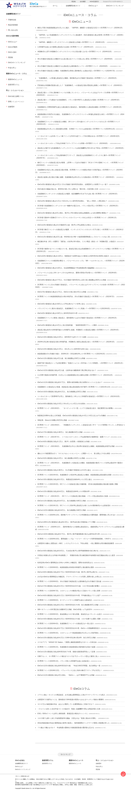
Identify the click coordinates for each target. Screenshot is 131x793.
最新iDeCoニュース (15, 79)
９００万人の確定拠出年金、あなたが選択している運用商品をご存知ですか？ (65, 704)
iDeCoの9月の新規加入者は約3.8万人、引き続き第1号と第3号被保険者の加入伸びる (67, 551)
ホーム (55, 6)
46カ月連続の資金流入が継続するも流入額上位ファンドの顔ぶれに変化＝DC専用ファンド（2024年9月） (75, 59)
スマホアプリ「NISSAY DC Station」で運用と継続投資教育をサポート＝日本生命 (67, 642)
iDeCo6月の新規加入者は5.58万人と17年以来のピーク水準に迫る (61, 304)
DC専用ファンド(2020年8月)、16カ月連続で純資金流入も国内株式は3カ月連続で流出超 (69, 581)
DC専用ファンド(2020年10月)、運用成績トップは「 (74, 539)
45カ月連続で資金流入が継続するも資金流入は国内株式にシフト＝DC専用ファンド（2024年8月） (73, 66)
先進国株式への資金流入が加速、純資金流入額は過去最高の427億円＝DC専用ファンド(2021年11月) (73, 387)
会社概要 (83, 1)
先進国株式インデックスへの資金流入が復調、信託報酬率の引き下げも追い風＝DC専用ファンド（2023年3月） (78, 194)
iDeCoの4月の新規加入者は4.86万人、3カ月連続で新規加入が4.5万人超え (64, 470)
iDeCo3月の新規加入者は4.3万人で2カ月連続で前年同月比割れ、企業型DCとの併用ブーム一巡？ (72, 184)
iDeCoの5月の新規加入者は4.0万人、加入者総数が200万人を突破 (61, 458)
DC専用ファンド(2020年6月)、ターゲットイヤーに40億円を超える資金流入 (64, 600)
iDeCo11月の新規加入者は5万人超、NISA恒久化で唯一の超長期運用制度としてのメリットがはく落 (73, 237)
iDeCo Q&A (12, 52)
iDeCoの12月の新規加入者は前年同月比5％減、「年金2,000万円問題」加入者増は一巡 (68, 665)
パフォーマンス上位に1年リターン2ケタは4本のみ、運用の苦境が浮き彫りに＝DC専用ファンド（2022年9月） (77, 273)
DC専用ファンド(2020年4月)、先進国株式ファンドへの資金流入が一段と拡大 (65, 623)
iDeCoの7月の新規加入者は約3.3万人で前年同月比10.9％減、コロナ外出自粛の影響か (68, 586)
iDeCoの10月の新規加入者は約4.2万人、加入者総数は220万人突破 (61, 391)
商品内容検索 (13, 25)
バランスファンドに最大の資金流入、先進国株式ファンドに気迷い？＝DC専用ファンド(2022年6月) (73, 308)
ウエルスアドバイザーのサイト (113, 1)
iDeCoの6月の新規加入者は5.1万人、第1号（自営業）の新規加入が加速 (63, 441)
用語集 (73, 1)
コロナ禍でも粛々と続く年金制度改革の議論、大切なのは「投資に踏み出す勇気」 (67, 718)
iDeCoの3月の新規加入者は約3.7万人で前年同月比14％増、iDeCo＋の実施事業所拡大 (68, 628)
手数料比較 (12, 20)
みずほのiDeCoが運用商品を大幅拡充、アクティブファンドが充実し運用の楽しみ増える (69, 577)
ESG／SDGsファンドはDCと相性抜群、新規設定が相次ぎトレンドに (62, 713)
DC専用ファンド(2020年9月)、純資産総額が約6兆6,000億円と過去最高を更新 (65, 567)
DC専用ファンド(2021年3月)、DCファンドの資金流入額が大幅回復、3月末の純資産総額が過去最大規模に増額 (77, 484)
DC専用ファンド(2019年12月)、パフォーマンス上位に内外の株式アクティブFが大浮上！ (69, 670)
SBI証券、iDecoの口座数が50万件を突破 (52, 420)
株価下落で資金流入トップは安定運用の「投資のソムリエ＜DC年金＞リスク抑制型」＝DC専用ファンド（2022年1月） (80, 363)
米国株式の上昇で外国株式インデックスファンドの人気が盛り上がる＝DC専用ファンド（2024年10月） (75, 51)
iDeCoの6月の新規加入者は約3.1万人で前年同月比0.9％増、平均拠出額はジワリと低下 (69, 595)
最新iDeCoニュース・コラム (16, 73)
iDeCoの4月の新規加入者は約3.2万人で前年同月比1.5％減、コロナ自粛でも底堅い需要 (69, 619)
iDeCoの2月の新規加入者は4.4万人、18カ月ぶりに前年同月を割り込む (63, 349)
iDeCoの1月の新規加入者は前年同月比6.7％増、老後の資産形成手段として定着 (66, 652)
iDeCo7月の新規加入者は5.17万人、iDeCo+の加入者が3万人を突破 (61, 292)
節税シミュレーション (16, 101)
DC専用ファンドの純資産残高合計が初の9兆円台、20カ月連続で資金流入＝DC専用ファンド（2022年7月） (76, 296)
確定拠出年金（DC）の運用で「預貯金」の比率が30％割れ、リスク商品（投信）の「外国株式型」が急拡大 (76, 241)
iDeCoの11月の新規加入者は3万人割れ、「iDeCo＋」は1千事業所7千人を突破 (65, 675)
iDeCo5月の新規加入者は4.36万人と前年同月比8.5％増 (57, 313)
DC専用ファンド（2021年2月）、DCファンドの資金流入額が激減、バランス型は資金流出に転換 (72, 496)
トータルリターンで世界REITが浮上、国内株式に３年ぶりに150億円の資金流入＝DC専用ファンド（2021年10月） (79, 396)
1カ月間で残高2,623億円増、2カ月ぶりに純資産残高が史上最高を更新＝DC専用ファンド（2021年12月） (75, 375)
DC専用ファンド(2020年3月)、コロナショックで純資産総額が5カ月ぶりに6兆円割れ (68, 633)
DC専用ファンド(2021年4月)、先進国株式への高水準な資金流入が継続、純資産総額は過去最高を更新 (74, 475)
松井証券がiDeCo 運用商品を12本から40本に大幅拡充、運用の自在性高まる (65, 562)
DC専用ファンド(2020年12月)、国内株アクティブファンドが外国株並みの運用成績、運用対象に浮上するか (76, 515)
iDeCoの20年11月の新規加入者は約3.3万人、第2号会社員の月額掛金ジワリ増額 (66, 522)
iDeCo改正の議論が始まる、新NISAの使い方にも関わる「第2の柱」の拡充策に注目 (67, 189)
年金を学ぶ (12, 68)
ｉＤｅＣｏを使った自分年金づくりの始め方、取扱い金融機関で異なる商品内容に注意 (68, 709)
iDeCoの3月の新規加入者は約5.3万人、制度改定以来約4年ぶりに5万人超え (64, 479)
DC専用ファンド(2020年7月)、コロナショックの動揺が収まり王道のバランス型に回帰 (68, 591)
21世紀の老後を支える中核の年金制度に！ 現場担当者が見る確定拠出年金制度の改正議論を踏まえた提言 (76, 555)
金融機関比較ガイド (73, 6)
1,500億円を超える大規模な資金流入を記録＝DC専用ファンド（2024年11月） (65, 47)
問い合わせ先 (13, 30)
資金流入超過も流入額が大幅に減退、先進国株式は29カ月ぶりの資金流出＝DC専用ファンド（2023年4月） (76, 177)
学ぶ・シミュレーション (15, 90)
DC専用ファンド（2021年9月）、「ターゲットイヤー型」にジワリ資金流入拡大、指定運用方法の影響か (75, 408)
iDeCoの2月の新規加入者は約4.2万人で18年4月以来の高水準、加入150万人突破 (66, 637)
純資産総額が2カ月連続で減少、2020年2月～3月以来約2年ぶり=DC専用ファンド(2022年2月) (71, 354)
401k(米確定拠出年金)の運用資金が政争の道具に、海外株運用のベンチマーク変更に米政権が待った (73, 723)
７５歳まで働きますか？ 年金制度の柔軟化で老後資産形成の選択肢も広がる (65, 727)
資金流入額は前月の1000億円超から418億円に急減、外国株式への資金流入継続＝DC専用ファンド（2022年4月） (78, 330)
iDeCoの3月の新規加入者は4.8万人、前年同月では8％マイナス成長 (61, 337)
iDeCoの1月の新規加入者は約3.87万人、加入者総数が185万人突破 (61, 501)
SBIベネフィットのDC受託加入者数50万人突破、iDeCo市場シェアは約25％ (64, 609)
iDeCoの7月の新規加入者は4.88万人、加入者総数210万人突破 (60, 432)
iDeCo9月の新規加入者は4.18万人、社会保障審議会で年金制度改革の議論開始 (65, 268)
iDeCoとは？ (93, 6)
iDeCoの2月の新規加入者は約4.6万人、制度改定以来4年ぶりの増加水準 (63, 491)
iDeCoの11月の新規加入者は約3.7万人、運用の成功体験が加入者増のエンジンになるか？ (69, 382)
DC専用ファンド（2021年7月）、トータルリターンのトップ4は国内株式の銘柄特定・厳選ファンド (73, 437)
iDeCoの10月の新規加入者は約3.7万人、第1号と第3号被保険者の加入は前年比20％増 (68, 534)
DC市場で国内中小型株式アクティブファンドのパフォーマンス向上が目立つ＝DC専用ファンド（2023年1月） (77, 217)
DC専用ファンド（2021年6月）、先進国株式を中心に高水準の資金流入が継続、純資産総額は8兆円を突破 (76, 446)
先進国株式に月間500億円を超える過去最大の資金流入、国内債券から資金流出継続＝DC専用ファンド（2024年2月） (80, 107)
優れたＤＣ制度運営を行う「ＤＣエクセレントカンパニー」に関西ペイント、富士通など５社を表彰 (73, 453)
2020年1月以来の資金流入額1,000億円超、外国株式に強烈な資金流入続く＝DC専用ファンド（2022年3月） (76, 342)
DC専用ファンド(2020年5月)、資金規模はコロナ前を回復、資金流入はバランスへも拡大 (69, 614)
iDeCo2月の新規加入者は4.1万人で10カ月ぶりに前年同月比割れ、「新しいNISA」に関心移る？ (72, 201)
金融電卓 (11, 106)
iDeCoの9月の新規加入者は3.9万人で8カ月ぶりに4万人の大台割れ (61, 403)
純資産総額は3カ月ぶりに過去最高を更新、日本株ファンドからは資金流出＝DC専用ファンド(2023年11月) (76, 129)
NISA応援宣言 (94, 1)
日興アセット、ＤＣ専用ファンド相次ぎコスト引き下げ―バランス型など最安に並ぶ (68, 656)
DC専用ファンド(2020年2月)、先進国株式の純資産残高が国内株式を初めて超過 (66, 647)
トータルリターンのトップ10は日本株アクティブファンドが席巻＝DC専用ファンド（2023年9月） (73, 143)
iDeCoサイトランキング (114, 6)
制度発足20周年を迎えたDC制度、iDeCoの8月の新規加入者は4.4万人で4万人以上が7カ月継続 (71, 415)
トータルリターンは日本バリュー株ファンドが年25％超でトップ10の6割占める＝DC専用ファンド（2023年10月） (79, 136)
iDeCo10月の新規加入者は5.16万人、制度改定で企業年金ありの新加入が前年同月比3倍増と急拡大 (73, 256)
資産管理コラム (13, 84)
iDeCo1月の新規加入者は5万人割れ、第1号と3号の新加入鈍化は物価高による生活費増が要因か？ (72, 213)
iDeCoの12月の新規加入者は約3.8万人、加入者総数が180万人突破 (61, 510)
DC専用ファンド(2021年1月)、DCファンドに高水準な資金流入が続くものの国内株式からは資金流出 (74, 505)
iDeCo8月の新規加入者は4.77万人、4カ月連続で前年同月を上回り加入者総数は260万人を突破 (71, 280)
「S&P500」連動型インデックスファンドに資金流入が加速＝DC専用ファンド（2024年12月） (71, 42)
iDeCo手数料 (12, 47)
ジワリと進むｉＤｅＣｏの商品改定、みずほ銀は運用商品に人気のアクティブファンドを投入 (71, 695)
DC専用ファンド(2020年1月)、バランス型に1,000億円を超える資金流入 (63, 661)
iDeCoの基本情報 (12, 36)
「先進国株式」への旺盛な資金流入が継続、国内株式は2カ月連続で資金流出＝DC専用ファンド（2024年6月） (77, 78)
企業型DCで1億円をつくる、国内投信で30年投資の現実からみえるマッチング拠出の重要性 (70, 699)
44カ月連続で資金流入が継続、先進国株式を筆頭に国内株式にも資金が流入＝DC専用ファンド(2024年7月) (76, 71)
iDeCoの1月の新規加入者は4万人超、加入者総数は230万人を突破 (61, 358)
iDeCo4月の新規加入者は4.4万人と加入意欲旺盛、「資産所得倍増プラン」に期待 (67, 325)
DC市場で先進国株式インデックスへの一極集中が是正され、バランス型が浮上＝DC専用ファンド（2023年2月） (78, 206)
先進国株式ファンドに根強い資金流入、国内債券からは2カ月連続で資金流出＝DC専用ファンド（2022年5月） (77, 318)
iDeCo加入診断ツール (16, 96)
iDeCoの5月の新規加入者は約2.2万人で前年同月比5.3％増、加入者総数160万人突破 (67, 605)
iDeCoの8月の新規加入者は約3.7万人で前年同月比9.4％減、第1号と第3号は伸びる (67, 572)
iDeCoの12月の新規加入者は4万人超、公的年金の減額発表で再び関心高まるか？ (66, 370)
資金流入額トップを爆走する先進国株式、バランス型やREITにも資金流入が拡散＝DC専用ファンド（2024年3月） (79, 100)
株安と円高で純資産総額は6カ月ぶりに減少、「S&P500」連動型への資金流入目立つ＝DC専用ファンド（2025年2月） (80, 28)
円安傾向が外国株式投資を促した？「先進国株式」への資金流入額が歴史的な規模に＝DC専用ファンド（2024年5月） (80, 85)
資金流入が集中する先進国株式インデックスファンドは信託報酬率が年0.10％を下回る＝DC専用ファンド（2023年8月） (81, 148)
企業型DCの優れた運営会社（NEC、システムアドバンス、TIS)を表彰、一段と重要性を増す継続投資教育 (75, 543)
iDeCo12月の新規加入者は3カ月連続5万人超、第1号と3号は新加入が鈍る (64, 225)
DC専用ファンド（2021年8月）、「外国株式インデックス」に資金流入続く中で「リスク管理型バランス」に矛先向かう (81, 425)
